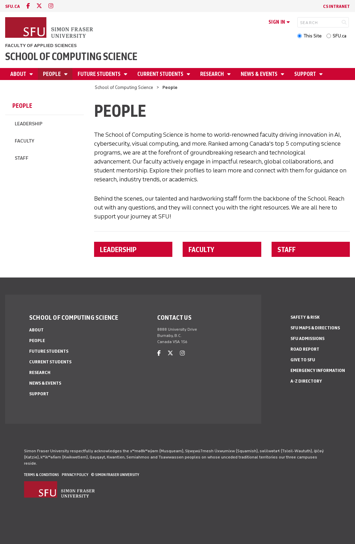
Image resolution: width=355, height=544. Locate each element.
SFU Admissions (307, 338)
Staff (21, 158)
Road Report (304, 349)
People (52, 74)
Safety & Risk (305, 317)
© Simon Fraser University (115, 474)
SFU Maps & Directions (315, 328)
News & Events (259, 74)
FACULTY (201, 249)
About (18, 74)
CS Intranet (336, 6)
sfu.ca (12, 6)
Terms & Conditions (41, 474)
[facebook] (28, 6)
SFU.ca (339, 36)
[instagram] (50, 6)
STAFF (286, 249)
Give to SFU (302, 360)
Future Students (100, 74)
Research (212, 74)
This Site (313, 36)
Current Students (160, 74)
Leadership (29, 124)
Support (305, 74)
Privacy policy (75, 474)
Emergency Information (317, 370)
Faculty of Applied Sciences (41, 45)
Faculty (24, 141)
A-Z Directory (306, 381)
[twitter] (39, 6)
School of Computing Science (71, 56)
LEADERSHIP (118, 249)
